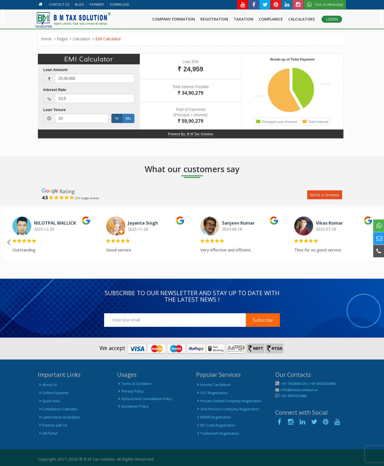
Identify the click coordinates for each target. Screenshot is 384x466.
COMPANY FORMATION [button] (173, 19)
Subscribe (263, 320)
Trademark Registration (217, 433)
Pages (62, 38)
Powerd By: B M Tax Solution (190, 134)
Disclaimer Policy (133, 406)
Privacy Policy (130, 391)
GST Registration (212, 392)
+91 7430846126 (293, 383)
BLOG (79, 4)
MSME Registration (213, 417)
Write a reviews (324, 194)
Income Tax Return (213, 384)
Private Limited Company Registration (228, 400)
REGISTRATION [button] (214, 19)
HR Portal (47, 433)
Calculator (81, 38)
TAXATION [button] (243, 19)
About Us (47, 384)
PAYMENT (97, 4)
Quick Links (49, 400)
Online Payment (53, 392)
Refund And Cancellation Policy (144, 398)
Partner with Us (52, 425)
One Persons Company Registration (227, 409)
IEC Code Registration (215, 425)
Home (46, 38)
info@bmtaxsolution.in (298, 389)
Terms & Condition (134, 383)
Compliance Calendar (57, 409)
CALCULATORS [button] (301, 19)
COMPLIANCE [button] (271, 19)
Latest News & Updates (59, 417)
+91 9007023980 (322, 383)
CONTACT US (59, 4)
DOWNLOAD (119, 4)
